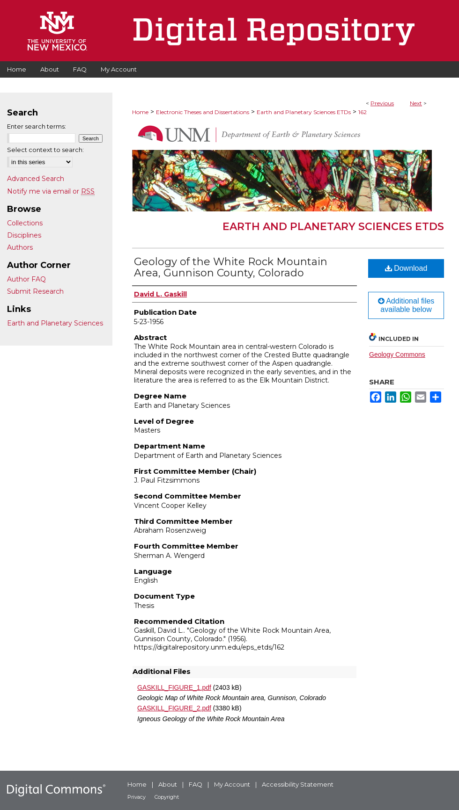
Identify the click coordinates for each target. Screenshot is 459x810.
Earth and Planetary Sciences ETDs (304, 112)
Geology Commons (397, 354)
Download (406, 268)
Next (416, 103)
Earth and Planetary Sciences (55, 323)
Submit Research (35, 291)
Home (140, 112)
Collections (25, 223)
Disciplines (24, 235)
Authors (20, 247)
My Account (232, 784)
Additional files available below (406, 305)
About (167, 784)
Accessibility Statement (297, 784)
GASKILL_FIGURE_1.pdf (174, 687)
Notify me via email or (51, 191)
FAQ (195, 784)
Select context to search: (45, 149)
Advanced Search (35, 178)
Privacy (136, 797)
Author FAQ (26, 279)
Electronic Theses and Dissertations (202, 112)
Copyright (167, 797)
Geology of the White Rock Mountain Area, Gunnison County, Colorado (230, 267)
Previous (382, 103)
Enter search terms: (36, 126)
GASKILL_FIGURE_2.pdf (174, 708)
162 (362, 112)
